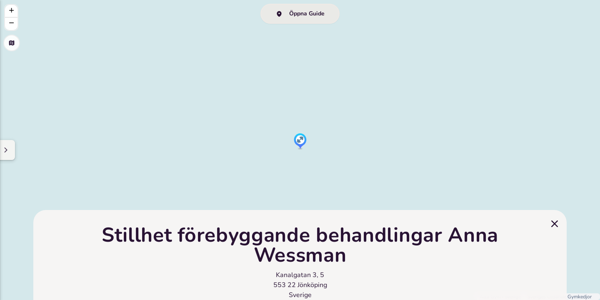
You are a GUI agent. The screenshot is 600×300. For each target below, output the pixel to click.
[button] (300, 141)
